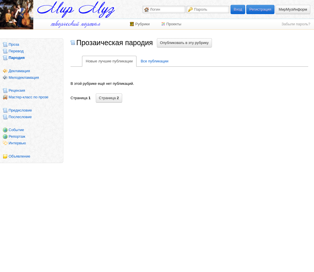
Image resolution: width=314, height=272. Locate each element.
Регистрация (260, 9)
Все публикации (155, 61)
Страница (109, 98)
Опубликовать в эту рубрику (184, 43)
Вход (238, 9)
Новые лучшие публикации (109, 61)
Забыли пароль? (296, 24)
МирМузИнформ (293, 9)
